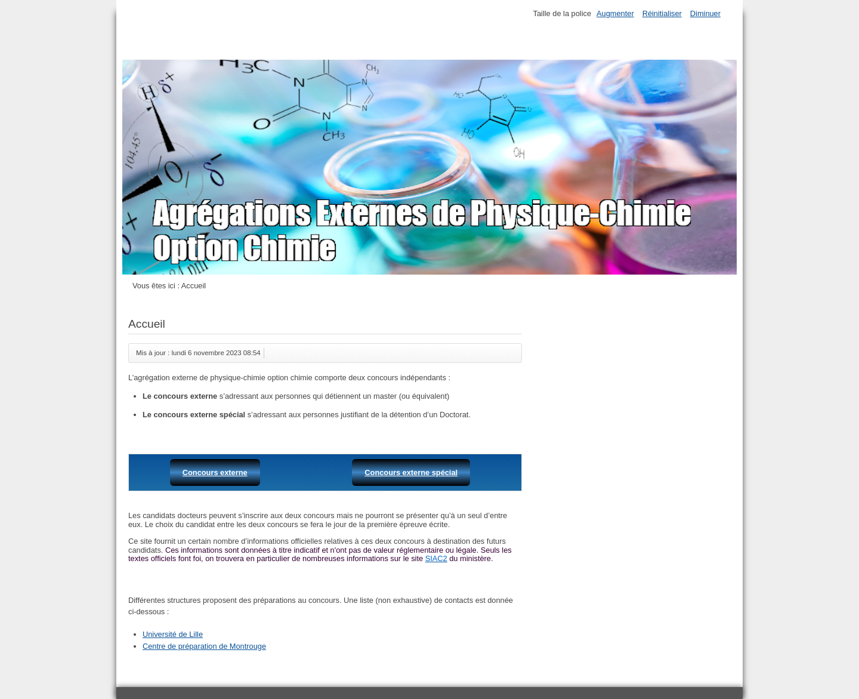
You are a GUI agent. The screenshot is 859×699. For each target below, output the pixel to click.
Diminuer (705, 13)
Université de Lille (173, 634)
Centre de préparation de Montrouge (204, 646)
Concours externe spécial (411, 472)
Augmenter (615, 13)
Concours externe (215, 472)
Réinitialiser (662, 13)
